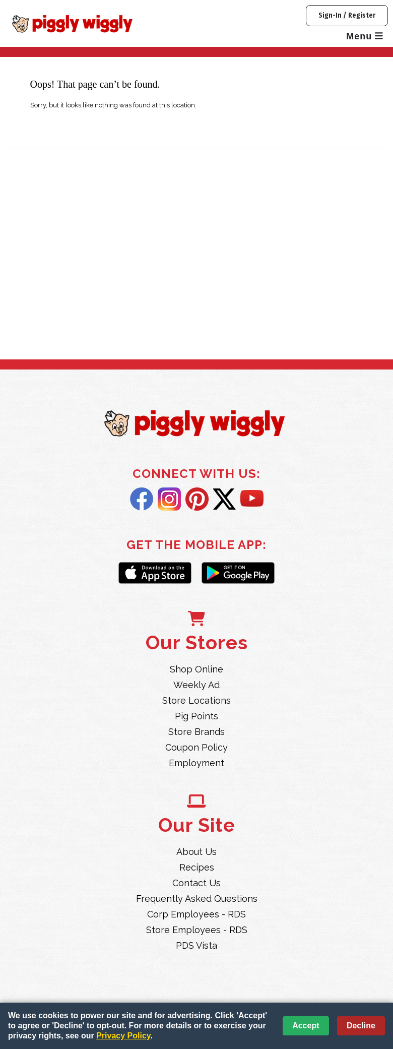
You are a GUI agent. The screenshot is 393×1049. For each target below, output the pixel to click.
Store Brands (196, 731)
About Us (196, 851)
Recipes (196, 867)
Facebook (141, 499)
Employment (196, 763)
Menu (364, 36)
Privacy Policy (123, 1035)
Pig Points (196, 716)
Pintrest (197, 499)
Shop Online (196, 669)
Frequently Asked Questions (196, 898)
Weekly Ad (196, 685)
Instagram (169, 499)
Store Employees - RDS (196, 929)
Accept (305, 1025)
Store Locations (196, 700)
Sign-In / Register (346, 15)
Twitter (224, 499)
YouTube (252, 499)
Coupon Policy (196, 747)
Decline (361, 1025)
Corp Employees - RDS (196, 914)
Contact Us (196, 883)
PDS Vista (196, 945)
